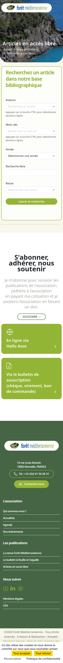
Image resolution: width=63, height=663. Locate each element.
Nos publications (26, 49)
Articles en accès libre (20, 53)
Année (10, 149)
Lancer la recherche (31, 201)
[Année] (31, 156)
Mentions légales (13, 598)
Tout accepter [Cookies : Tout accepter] (21, 653)
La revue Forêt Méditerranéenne (22, 553)
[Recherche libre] (31, 173)
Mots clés (11, 124)
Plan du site (34, 641)
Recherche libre (15, 166)
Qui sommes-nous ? (14, 511)
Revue (9, 183)
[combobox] (31, 107)
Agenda (7, 525)
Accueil (7, 49)
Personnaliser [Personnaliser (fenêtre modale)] (12, 658)
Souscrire (31, 316)
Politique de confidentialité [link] (43, 658)
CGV (5, 605)
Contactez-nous (31, 484)
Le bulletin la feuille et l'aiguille (21, 560)
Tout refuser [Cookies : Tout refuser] (43, 653)
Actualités (9, 518)
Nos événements (13, 532)
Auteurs (11, 100)
